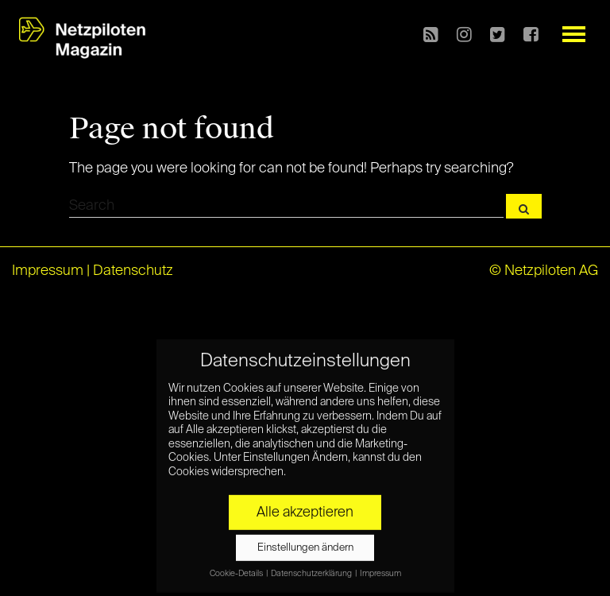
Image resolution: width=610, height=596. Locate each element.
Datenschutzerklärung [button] (312, 570)
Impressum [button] (380, 570)
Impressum (47, 271)
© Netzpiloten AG (543, 271)
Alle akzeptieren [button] (305, 508)
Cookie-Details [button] (237, 570)
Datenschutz (133, 271)
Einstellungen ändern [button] (305, 544)
